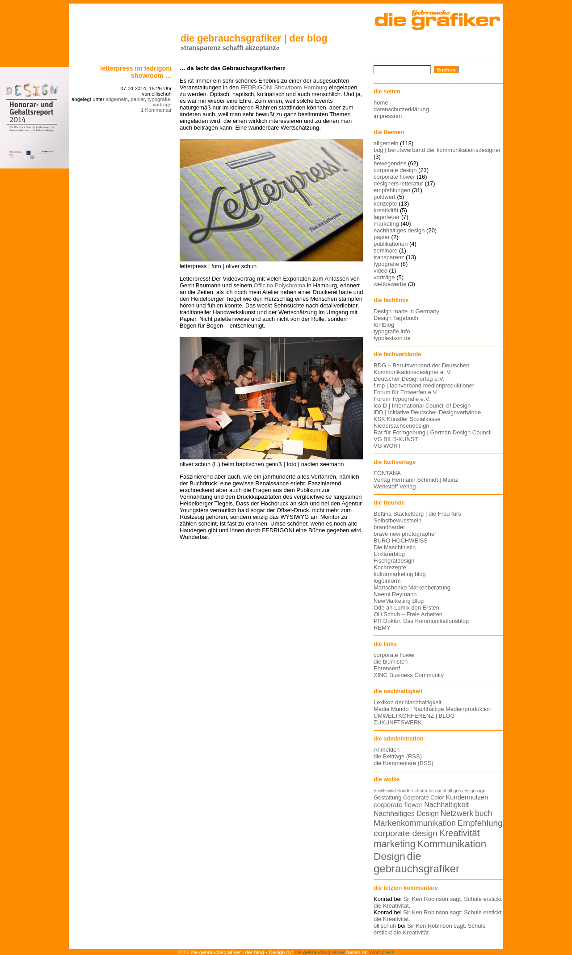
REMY (382, 627)
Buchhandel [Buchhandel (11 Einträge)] (384, 791)
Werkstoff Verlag (395, 486)
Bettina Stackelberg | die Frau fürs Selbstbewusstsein (417, 517)
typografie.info (392, 331)
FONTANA (387, 473)
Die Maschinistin (395, 547)
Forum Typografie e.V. (402, 398)
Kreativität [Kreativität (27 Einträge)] (459, 833)
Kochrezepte (390, 567)
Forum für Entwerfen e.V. (406, 392)
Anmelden (387, 749)
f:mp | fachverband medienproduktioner (424, 385)
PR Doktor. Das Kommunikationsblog (421, 621)
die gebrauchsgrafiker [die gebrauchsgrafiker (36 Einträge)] (416, 862)
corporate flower (394, 176)
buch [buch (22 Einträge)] (483, 813)
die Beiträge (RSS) (398, 756)
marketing (386, 223)
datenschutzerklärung (401, 109)
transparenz (389, 257)
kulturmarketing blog (400, 574)
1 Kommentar (156, 110)
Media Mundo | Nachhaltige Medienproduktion (433, 709)
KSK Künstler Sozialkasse (407, 419)
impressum (388, 116)
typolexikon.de (392, 338)
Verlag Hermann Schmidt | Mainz (416, 479)
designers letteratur (398, 183)
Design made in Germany (406, 311)
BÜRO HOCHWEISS (401, 540)
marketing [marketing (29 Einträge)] (395, 844)
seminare (385, 250)
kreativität (386, 210)
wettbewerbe (390, 284)
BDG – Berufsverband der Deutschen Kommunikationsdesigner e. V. (422, 368)
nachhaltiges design (399, 230)
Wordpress (381, 952)
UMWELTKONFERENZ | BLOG (414, 715)
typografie (158, 99)
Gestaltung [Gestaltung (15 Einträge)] (387, 797)
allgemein (117, 99)
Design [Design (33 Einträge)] (389, 856)
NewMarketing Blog (399, 600)
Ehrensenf (387, 668)
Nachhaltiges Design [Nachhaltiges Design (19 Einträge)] (406, 813)
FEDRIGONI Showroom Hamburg (283, 87)
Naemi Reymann (395, 594)
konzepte (385, 203)
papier (137, 99)
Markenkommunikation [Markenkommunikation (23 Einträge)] (415, 823)
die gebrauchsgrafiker (320, 952)
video (380, 270)
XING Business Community (409, 675)
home (381, 102)
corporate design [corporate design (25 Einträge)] (405, 833)
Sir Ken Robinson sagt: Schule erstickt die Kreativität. (430, 929)
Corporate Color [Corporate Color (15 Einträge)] (423, 797)
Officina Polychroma (280, 285)
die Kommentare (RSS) (403, 763)
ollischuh (385, 925)
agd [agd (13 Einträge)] (481, 790)
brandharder (389, 527)
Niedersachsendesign (401, 425)
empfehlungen (392, 190)
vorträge (162, 104)
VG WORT (387, 445)
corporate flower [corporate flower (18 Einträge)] (398, 804)
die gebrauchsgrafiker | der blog (254, 38)
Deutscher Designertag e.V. (409, 378)
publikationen (391, 243)
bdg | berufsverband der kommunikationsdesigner (437, 150)
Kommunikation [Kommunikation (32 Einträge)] (451, 844)
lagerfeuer (387, 217)
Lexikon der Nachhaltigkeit (408, 702)
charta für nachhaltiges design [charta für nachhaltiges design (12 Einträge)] (445, 790)
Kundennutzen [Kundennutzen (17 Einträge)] (467, 797)
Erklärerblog (389, 554)
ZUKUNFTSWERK (398, 722)
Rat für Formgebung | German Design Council (433, 432)
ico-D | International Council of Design (422, 405)
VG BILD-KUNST (396, 439)
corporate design (395, 170)
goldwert (384, 197)
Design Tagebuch (396, 318)
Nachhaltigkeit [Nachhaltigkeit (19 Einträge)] (446, 804)
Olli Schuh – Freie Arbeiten (408, 614)
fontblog (384, 324)
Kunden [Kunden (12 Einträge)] (405, 790)
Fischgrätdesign (394, 560)
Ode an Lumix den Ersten (406, 607)
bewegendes (390, 163)
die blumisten (391, 661)
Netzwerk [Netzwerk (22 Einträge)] (457, 813)
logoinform (387, 580)
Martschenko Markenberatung (412, 587)
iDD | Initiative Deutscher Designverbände (427, 412)
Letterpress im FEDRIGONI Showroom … (136, 72)
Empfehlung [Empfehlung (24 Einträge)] (480, 823)
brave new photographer (405, 533)
